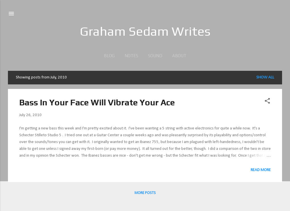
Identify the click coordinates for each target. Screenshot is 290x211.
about (179, 55)
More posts (145, 193)
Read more (261, 170)
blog (109, 55)
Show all (265, 77)
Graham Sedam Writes (145, 31)
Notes (131, 55)
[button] (267, 102)
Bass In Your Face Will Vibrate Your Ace (97, 102)
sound (155, 55)
